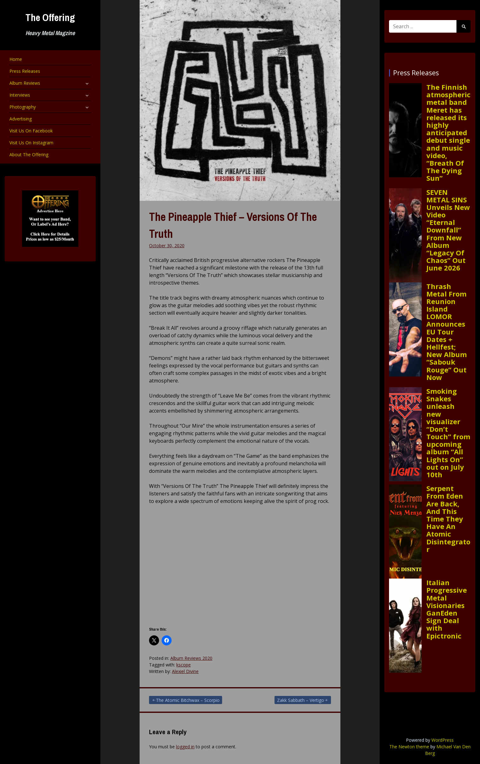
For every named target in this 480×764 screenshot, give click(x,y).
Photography (22, 107)
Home (15, 59)
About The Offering (28, 155)
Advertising (20, 119)
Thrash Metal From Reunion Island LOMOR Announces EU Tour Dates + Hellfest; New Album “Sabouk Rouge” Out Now (446, 331)
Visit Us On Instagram (31, 143)
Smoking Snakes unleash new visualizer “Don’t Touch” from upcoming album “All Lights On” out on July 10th (448, 432)
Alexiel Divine (185, 671)
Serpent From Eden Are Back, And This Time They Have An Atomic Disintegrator (448, 518)
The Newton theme (409, 747)
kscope (183, 665)
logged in (185, 747)
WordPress (442, 740)
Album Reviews (24, 83)
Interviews (19, 95)
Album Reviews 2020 (191, 658)
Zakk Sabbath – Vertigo (300, 700)
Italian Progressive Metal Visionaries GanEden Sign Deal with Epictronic (446, 609)
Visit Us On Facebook (31, 131)
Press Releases (24, 71)
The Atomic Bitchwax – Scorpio (188, 700)
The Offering (50, 17)
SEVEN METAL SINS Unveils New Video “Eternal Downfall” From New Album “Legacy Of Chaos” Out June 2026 (448, 230)
